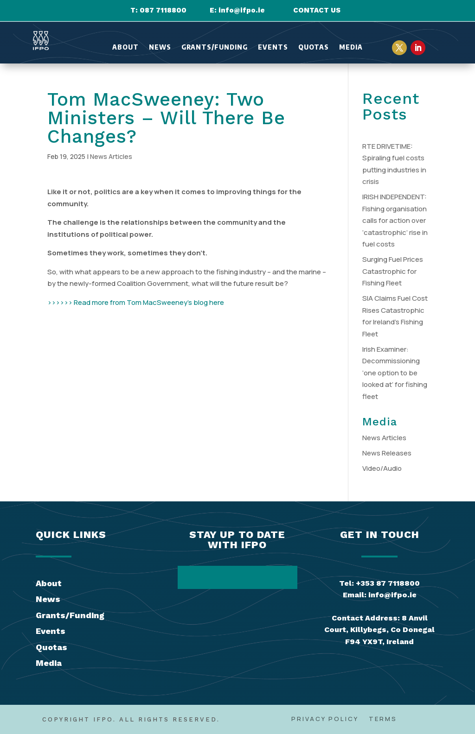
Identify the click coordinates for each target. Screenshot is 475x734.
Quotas (313, 47)
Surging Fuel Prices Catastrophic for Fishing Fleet (392, 271)
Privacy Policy (325, 719)
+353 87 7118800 (388, 583)
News (160, 47)
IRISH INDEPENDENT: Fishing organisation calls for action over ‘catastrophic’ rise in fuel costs (395, 220)
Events (273, 47)
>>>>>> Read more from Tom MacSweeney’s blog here (135, 302)
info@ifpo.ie (241, 10)
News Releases (386, 453)
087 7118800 (163, 10)
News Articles (111, 156)
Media (351, 47)
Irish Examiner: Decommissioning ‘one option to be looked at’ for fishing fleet (394, 372)
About (125, 47)
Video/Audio (382, 468)
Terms (383, 719)
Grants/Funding (214, 47)
